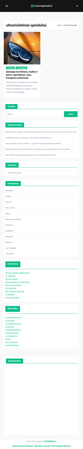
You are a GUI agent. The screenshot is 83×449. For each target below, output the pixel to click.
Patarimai (10, 68)
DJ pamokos (10, 294)
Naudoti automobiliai (13, 219)
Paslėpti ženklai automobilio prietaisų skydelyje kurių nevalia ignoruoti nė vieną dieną (37, 149)
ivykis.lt (8, 339)
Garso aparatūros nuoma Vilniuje (17, 282)
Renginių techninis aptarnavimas (17, 273)
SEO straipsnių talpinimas (14, 291)
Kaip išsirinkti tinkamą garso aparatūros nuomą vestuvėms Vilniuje (30, 155)
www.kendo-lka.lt (11, 333)
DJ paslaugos (10, 276)
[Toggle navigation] (7, 6)
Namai (7, 213)
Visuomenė (9, 254)
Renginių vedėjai (11, 279)
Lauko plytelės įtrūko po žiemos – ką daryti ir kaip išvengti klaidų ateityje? (33, 143)
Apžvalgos (9, 190)
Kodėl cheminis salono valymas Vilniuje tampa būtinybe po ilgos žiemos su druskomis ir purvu (41, 132)
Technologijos (21, 68)
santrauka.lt (9, 327)
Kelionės (8, 202)
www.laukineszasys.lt (13, 317)
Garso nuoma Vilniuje (13, 285)
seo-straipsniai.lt (11, 342)
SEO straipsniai (10, 288)
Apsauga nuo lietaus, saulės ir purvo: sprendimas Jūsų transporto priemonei (22, 74)
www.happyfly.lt (11, 336)
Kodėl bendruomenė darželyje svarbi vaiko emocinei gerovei (28, 138)
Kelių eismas (10, 208)
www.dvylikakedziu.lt (13, 330)
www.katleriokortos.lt (13, 323)
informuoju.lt (10, 320)
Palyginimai (9, 231)
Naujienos (9, 225)
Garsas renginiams (12, 297)
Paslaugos (9, 236)
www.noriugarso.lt (12, 345)
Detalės (8, 196)
